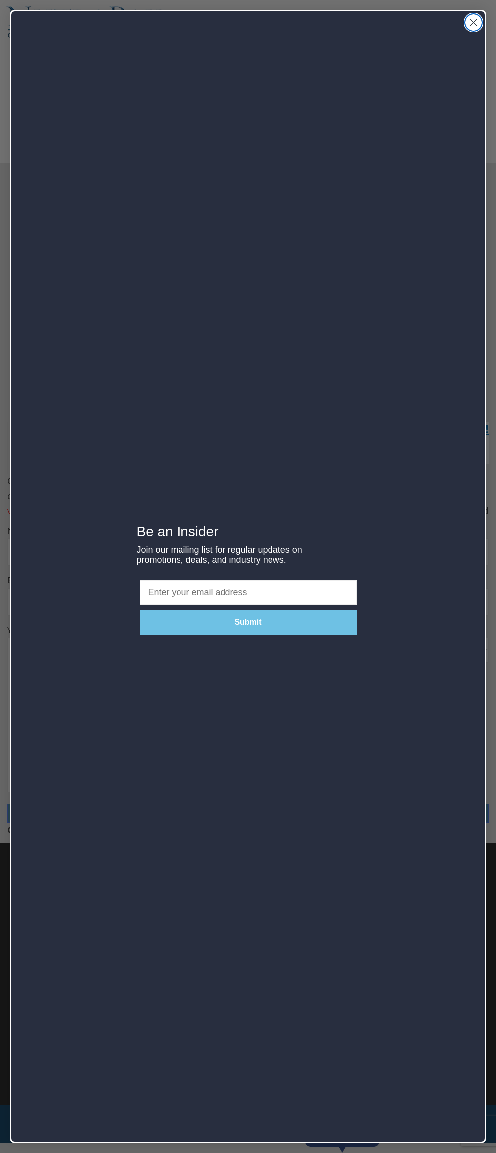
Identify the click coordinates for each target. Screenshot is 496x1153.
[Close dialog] (473, 22)
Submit (247, 622)
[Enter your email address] (248, 592)
